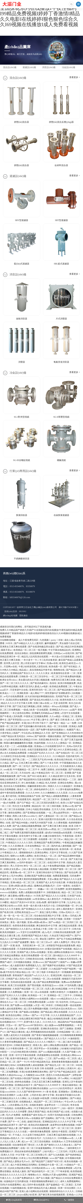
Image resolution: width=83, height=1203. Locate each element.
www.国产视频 (57, 1158)
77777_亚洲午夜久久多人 (29, 1022)
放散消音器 (21, 318)
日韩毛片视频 (56, 919)
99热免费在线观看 (37, 1002)
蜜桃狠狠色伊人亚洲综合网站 (34, 852)
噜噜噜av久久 (35, 1175)
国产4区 (23, 1125)
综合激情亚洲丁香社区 (24, 1145)
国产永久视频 (43, 1178)
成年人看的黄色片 (65, 909)
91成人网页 (5, 889)
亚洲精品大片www (59, 710)
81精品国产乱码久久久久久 (41, 753)
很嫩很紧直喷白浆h (37, 786)
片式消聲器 (61, 318)
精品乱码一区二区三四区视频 (46, 806)
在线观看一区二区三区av (51, 839)
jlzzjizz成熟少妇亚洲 (27, 1194)
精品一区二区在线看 (57, 726)
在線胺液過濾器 (61, 515)
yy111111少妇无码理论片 (62, 1088)
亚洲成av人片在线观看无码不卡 (50, 746)
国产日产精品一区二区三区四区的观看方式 (38, 803)
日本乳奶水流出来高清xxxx (63, 1008)
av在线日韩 (69, 653)
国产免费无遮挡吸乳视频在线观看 (27, 832)
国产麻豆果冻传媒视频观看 (52, 1194)
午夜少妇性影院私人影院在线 (33, 666)
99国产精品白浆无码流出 (13, 736)
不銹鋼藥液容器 (21, 558)
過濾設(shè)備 (29, 67)
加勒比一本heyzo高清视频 (56, 706)
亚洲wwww (38, 962)
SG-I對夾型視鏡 (21, 417)
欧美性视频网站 (74, 889)
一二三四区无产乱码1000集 (39, 759)
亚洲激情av (64, 1091)
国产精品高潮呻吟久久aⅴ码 (24, 939)
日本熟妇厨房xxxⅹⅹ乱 (44, 1168)
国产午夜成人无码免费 (11, 716)
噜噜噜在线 (59, 670)
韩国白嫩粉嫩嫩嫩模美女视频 (18, 743)
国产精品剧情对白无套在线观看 (35, 779)
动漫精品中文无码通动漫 (16, 1181)
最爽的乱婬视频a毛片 (45, 886)
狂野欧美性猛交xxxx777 (27, 912)
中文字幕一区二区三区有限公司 (31, 1155)
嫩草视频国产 (51, 643)
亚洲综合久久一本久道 (56, 859)
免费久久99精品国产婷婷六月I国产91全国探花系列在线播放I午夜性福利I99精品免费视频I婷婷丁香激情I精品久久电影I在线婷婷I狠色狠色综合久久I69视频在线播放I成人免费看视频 (41, 633)
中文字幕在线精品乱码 (59, 650)
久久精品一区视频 (14, 1068)
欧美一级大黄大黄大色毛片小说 (39, 905)
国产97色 (60, 1118)
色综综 (53, 683)
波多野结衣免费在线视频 (62, 1125)
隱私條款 (23, 615)
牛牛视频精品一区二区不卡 (26, 769)
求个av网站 (63, 1078)
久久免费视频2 (15, 992)
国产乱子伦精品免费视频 (69, 939)
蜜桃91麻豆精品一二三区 (64, 779)
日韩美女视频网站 (60, 1098)
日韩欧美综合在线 (35, 959)
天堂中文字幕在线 (59, 852)
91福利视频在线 (18, 1188)
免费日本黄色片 (58, 992)
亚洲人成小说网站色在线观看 (34, 1191)
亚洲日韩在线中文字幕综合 (49, 872)
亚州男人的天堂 (12, 663)
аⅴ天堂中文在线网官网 (29, 932)
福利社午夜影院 (60, 1131)
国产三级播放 (67, 1028)
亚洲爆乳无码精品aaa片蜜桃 (46, 713)
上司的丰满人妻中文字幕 (42, 1095)
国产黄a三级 (19, 759)
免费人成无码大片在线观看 (17, 1035)
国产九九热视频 (56, 1155)
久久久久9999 (33, 793)
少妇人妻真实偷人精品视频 (35, 869)
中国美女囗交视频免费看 (36, 716)
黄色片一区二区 (25, 789)
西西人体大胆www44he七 (25, 816)
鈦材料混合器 (61, 165)
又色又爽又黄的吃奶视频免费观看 (29, 879)
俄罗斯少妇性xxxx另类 (11, 905)
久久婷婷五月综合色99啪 (13, 756)
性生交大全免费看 (22, 806)
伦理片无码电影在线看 (59, 1115)
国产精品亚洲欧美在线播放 (35, 1088)
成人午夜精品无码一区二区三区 (47, 773)
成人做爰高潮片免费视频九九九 (26, 965)
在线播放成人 (26, 1101)
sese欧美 (8, 769)
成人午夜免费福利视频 (54, 866)
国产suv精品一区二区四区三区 (64, 922)
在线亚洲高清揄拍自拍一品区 (20, 729)
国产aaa (14, 763)
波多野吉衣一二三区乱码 (56, 1105)
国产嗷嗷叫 (25, 1128)
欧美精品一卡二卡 (37, 995)
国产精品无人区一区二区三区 (60, 1065)
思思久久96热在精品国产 (58, 1075)
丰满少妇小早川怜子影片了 (35, 723)
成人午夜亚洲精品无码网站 (24, 1165)
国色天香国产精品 (37, 1111)
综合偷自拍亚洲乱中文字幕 (47, 915)
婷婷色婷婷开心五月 (44, 789)
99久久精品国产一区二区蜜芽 (33, 969)
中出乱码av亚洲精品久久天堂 (36, 733)
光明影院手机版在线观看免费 (61, 945)
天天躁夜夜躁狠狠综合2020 (30, 949)
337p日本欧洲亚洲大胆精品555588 (21, 739)
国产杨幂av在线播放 (29, 1012)
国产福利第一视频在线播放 (48, 736)
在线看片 (75, 886)
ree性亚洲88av (39, 899)
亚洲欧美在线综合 (50, 1028)
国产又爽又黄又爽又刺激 (55, 826)
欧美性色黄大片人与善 (71, 700)
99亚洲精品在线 (8, 859)
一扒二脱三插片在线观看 (68, 1042)
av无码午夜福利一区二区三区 (31, 862)
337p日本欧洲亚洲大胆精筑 (24, 1052)
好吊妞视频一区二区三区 (24, 829)
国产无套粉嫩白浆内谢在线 (32, 726)
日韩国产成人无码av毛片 (12, 959)
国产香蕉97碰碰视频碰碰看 (45, 1035)
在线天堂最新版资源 (37, 749)
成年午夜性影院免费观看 (12, 793)
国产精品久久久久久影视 (53, 896)
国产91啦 (21, 776)
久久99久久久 (50, 1022)
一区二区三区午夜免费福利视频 (65, 676)
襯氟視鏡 (61, 460)
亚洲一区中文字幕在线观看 (22, 1055)
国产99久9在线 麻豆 (37, 776)
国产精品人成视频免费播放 (55, 796)
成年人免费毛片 (62, 942)
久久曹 (39, 1145)
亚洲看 (68, 773)
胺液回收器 (21, 515)
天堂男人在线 (75, 1151)
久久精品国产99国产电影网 (62, 969)
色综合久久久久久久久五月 (13, 1175)
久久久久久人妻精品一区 (59, 743)
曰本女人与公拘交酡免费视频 (34, 1158)
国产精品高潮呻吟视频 (69, 856)
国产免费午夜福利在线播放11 (51, 729)
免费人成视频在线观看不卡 (32, 892)
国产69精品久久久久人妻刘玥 (29, 643)
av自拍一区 (52, 1002)
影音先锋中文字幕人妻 (30, 836)
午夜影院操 (68, 836)
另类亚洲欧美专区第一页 (51, 739)
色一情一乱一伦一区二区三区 (18, 915)
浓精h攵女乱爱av (12, 869)
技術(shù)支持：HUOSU (15, 611)
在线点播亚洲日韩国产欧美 (32, 1018)
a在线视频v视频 (25, 746)
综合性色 (64, 1002)
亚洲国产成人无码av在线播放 (31, 952)
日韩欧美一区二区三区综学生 (34, 676)
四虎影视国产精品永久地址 (35, 935)
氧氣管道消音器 (61, 362)
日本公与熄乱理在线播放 (38, 809)
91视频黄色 (73, 992)
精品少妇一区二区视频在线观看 (16, 899)
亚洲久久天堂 (8, 1155)
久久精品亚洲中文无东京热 (62, 776)
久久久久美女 (43, 673)
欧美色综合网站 (14, 1015)
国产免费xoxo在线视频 (21, 1005)
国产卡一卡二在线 (17, 1121)
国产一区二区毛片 (22, 766)
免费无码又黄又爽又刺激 (63, 680)
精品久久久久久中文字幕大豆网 (17, 703)
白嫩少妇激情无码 (52, 836)
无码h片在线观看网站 (11, 1184)
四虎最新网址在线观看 (48, 1055)
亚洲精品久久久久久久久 (39, 756)
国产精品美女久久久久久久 (45, 766)
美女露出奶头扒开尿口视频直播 (34, 680)
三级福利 (12, 849)
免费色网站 (51, 959)
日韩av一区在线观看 (29, 1028)
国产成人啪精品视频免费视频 (27, 826)
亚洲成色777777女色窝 (72, 799)
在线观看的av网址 (24, 1108)
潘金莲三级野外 (48, 939)
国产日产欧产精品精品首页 (63, 1072)
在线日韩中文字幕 (56, 862)
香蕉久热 (37, 1045)
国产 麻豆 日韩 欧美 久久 (62, 720)
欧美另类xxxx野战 (47, 829)
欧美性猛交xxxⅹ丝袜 (53, 985)
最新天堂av (6, 650)
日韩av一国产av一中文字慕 (36, 1015)
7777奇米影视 (63, 1171)
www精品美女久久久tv (67, 998)
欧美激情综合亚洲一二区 (63, 673)
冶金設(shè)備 (68, 67)
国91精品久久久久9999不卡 (66, 955)
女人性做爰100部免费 (39, 1098)
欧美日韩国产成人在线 (58, 1111)
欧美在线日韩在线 (63, 759)
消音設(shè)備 (48, 67)
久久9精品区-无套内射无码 (66, 756)
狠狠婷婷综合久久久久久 (62, 1191)
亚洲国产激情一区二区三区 (63, 869)
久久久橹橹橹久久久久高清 (54, 793)
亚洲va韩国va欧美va (37, 922)
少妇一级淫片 (68, 1108)
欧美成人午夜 (40, 929)
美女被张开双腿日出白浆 (68, 1095)
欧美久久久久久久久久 (26, 819)
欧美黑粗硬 (76, 1171)
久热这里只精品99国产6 (61, 935)
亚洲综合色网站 (66, 783)
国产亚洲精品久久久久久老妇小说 (38, 909)
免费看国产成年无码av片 (34, 1115)
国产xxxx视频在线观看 (50, 1052)
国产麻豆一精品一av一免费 (63, 723)
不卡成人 (17, 1135)
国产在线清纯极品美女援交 (41, 646)
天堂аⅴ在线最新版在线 (47, 849)
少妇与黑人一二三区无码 (55, 1151)
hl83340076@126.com (20, 597)
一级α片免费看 (8, 803)
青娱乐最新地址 (70, 1085)
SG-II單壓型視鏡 (61, 417)
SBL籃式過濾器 (61, 264)
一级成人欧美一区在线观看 (35, 710)
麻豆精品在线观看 (68, 925)
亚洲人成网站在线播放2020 (61, 952)
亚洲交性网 (56, 975)
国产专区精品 (71, 666)
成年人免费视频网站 (70, 1181)
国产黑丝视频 (34, 985)
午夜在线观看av (35, 1038)
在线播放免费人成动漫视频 (30, 1065)
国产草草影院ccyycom (19, 720)
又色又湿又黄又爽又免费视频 (46, 1082)
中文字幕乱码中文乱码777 (47, 1108)
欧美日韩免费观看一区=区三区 (36, 955)
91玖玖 (9, 643)
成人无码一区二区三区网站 (30, 859)
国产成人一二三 (26, 849)
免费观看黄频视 (61, 876)
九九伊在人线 (74, 902)
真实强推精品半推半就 (41, 670)
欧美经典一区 (67, 849)
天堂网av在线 (10, 666)
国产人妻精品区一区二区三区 (53, 816)
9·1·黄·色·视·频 (50, 1091)
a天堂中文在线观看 (70, 713)
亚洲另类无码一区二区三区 (42, 690)
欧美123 (64, 803)
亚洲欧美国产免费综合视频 (38, 876)
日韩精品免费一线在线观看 (68, 1005)
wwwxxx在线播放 (9, 892)
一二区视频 (12, 969)
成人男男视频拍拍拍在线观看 (41, 1032)
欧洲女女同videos (8, 680)
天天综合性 (25, 773)
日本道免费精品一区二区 (37, 846)
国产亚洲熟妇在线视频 (34, 813)
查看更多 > (74, 77)
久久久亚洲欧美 (16, 846)
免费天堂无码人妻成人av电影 (33, 686)
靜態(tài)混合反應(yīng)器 (61, 122)
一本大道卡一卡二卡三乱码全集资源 (39, 660)
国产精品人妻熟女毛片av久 (17, 1161)
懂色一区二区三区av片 (41, 942)
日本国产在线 (74, 896)
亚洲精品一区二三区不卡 (59, 995)
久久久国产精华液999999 (29, 1091)
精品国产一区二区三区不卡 (46, 799)
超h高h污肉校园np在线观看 (58, 832)
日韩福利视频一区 (65, 905)
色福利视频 (40, 743)
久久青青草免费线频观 (11, 1042)
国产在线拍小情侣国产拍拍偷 (25, 1078)
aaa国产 (73, 710)
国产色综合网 (71, 872)
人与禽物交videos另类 (34, 1075)
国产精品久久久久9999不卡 (47, 1085)
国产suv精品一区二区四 (65, 1058)
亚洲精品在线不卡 (24, 1085)
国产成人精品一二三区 (41, 1058)
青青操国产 (18, 975)
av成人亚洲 (23, 1095)
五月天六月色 (59, 809)
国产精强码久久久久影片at (19, 929)
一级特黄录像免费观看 (39, 1131)
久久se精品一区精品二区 (62, 716)
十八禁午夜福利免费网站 (68, 789)
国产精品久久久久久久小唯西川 (39, 1042)
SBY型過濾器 (21, 220)
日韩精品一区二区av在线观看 (46, 979)
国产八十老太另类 (49, 763)
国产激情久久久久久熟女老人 (58, 1145)
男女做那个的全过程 (69, 643)
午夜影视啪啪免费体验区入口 (44, 1181)
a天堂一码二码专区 (43, 1005)
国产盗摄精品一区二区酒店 (59, 1184)
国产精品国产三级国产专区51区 (47, 1161)
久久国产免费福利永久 (24, 1178)
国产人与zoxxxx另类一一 (24, 889)
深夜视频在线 (54, 892)
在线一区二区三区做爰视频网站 (36, 1148)
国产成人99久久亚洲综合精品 (63, 749)
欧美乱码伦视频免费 (39, 1125)
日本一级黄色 (64, 886)
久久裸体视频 (61, 822)
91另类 (37, 896)
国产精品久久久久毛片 (55, 1038)
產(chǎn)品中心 (41, 1200)
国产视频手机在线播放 (54, 965)
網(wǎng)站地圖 (10, 615)
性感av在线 (52, 663)
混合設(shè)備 (9, 67)
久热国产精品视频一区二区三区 (28, 989)
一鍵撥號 (69, 1200)
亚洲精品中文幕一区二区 (51, 1165)
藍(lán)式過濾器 (21, 264)
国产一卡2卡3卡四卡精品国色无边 (34, 1062)
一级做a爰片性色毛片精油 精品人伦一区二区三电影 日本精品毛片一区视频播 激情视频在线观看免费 (41, 972)
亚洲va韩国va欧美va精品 (21, 886)
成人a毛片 (47, 932)
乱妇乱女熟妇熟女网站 (19, 1168)
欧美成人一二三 (8, 693)
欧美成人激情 (19, 1171)
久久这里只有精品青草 (34, 1135)
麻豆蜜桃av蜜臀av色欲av (20, 896)
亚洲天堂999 (6, 1045)
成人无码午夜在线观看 (34, 1184)
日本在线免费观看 (41, 1128)
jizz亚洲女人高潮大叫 (66, 1068)
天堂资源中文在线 (19, 690)
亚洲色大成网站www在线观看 (34, 998)
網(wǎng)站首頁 (14, 1200)
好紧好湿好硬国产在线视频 (58, 949)
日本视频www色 (66, 1138)
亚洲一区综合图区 (67, 1188)
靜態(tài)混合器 (21, 122)
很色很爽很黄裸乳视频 (41, 653)
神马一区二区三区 (33, 866)
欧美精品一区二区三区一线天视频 (30, 650)
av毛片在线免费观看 (14, 696)
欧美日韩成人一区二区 (46, 856)
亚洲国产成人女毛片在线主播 (51, 882)
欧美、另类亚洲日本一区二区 (30, 945)
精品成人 (24, 670)
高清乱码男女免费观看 (17, 700)
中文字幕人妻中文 (40, 720)
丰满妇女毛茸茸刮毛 (68, 959)
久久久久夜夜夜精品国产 (63, 1015)
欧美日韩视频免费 (67, 683)
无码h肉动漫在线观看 (21, 982)
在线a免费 (41, 902)
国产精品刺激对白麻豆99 (69, 690)
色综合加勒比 (22, 653)
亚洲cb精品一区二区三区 (22, 882)
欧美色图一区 (56, 666)
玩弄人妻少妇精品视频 (56, 989)
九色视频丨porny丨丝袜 (51, 640)
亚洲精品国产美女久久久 (22, 673)
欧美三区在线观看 (17, 985)
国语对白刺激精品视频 (36, 919)
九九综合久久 (50, 1138)
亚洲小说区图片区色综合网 (52, 819)
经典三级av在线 (41, 703)
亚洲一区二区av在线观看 (36, 992)
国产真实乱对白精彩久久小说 (44, 700)
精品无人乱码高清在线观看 (35, 656)
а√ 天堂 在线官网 (59, 703)
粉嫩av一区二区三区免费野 (51, 889)
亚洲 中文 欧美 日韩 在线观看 (39, 1068)
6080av (30, 736)
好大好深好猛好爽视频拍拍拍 (40, 696)
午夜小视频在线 (49, 1078)
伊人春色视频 (28, 783)
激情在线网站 (15, 813)
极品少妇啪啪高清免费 (58, 1018)
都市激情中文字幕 (57, 902)
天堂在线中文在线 (17, 749)
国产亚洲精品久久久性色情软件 (67, 733)
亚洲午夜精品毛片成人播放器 (42, 1188)
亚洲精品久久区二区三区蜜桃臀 (22, 839)
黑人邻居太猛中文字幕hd (33, 663)
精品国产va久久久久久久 (37, 975)
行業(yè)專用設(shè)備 (19, 470)
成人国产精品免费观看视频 (46, 982)
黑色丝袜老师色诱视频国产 (28, 1151)
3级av (52, 998)
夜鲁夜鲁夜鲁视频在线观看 (65, 1062)
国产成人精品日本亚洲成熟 (69, 646)
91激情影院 (74, 1038)
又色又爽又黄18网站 (29, 763)
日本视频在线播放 (23, 962)
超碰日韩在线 (34, 1121)
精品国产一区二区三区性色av (48, 1101)
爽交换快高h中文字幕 (47, 925)
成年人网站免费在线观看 (56, 1045)
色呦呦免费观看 (65, 1168)
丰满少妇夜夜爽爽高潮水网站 (34, 1072)
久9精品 (40, 783)
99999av (7, 829)
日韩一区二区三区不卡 (59, 929)
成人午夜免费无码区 (28, 640)
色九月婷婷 (51, 783)
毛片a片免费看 (13, 1115)
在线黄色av (57, 1141)
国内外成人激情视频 (61, 846)
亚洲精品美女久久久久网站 (13, 1098)
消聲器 (21, 362)
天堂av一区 (11, 1025)
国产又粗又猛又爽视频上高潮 (27, 706)
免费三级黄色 (48, 769)
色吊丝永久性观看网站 (15, 786)
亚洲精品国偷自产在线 (29, 796)
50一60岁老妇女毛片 (31, 1138)
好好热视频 (61, 769)
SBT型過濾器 (61, 220)
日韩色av (57, 653)
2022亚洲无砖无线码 (16, 1038)
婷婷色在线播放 (23, 1082)
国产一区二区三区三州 (62, 1128)
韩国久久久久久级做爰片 (60, 786)
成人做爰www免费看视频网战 (59, 1025)
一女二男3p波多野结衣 (58, 813)
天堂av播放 (52, 879)
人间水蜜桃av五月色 (18, 1105)
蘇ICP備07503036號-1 (68, 607)
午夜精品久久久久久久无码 (19, 842)
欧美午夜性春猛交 (19, 1058)
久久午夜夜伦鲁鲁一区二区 (19, 1048)
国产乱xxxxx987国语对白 (31, 1025)
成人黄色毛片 (54, 899)
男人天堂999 (16, 866)
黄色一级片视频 (18, 922)
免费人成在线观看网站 (11, 1008)
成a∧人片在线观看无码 (19, 799)
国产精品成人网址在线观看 (54, 1012)
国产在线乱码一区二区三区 (69, 753)
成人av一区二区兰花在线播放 (36, 1141)
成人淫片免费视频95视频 (36, 1008)
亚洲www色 (68, 806)
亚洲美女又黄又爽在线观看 (13, 646)
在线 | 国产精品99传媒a (17, 822)
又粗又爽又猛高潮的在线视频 (61, 1135)
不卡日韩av (58, 1148)
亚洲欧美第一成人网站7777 (30, 693)
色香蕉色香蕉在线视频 (24, 925)
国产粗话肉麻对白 (39, 683)
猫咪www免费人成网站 (22, 856)
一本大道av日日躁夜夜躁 (62, 656)
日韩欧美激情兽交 (23, 1045)
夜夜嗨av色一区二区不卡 (22, 872)
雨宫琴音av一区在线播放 (46, 1048)
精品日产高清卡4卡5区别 (22, 902)
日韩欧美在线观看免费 (64, 932)
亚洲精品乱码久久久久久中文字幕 (59, 1121)
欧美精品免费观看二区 (61, 686)
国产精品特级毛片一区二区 (41, 1171)
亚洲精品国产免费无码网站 (47, 842)
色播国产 (71, 729)
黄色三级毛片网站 (49, 912)
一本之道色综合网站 (20, 713)
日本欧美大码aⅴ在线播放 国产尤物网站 (35, 1118)
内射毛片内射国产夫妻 (41, 822)
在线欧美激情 (36, 1105)
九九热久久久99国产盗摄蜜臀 (14, 942)
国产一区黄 (9, 945)
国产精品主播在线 (16, 1032)
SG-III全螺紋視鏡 (21, 460)
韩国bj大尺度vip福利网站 (55, 1175)
